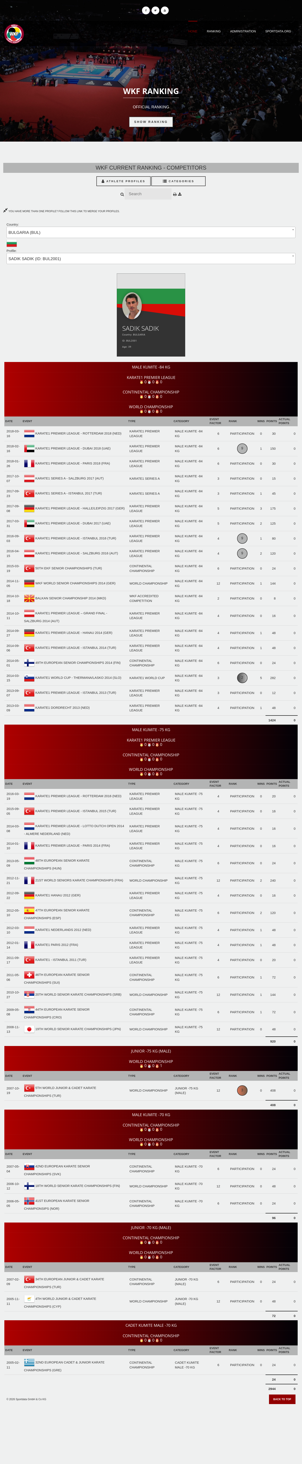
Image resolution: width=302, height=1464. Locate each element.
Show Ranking (151, 122)
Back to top (282, 1399)
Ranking (214, 31)
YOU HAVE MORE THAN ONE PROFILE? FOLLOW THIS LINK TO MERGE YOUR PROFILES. (61, 211)
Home (192, 31)
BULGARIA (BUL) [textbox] (24, 232)
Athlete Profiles (123, 181)
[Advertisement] (151, 1432)
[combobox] (151, 232)
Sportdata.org (278, 31)
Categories (178, 181)
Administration (243, 31)
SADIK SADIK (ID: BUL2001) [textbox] (34, 258)
